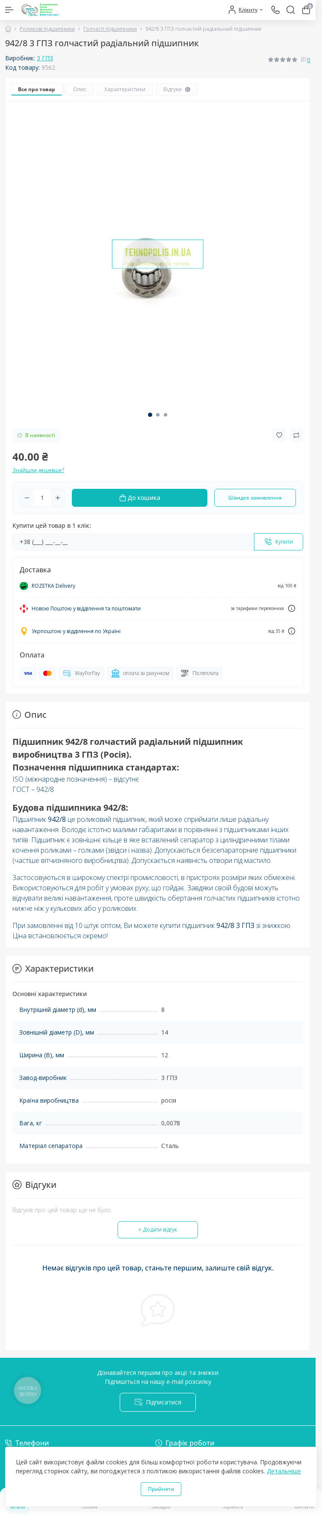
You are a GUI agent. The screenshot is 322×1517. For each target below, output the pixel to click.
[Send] (278, 541)
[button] (150, 415)
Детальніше (284, 1471)
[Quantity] (42, 497)
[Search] (291, 10)
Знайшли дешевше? (38, 470)
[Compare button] (296, 435)
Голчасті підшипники (110, 29)
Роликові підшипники (47, 29)
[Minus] (27, 498)
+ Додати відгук (158, 1229)
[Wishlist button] (279, 435)
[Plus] (58, 498)
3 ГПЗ (45, 58)
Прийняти (161, 1489)
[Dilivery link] (291, 608)
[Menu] (9, 10)
